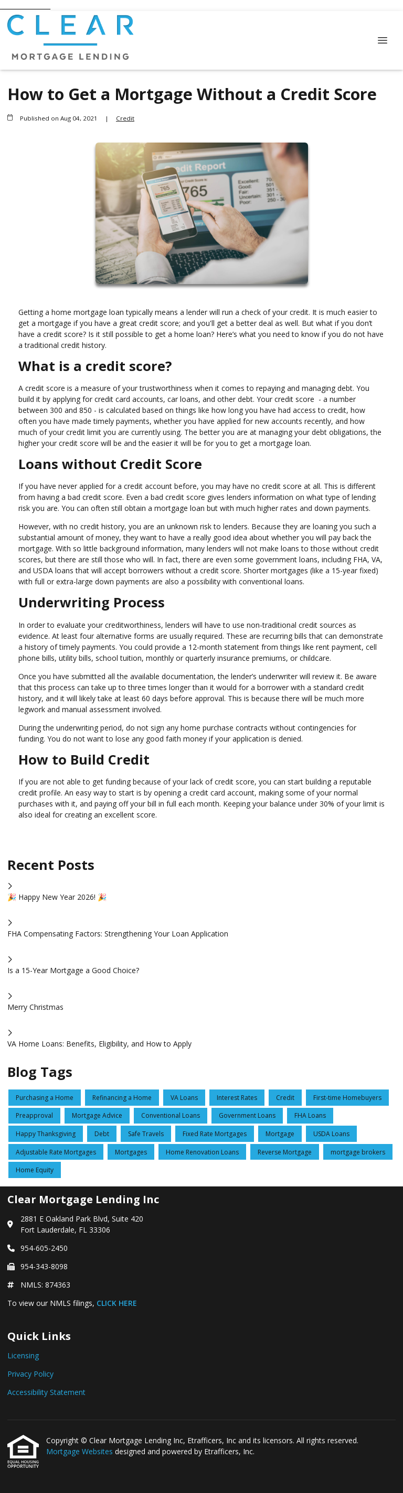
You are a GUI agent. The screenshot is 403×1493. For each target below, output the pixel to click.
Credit (125, 118)
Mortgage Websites (80, 1451)
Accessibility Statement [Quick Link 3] (46, 1392)
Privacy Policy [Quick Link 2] (30, 1374)
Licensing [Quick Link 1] (23, 1355)
